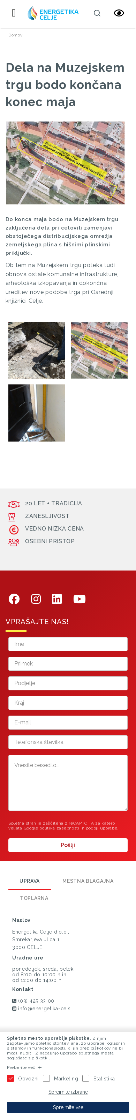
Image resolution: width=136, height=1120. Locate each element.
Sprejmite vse (68, 1107)
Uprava (30, 881)
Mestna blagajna (88, 881)
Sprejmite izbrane (68, 1092)
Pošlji (68, 845)
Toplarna (34, 898)
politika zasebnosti (59, 828)
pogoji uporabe (102, 828)
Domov (15, 35)
